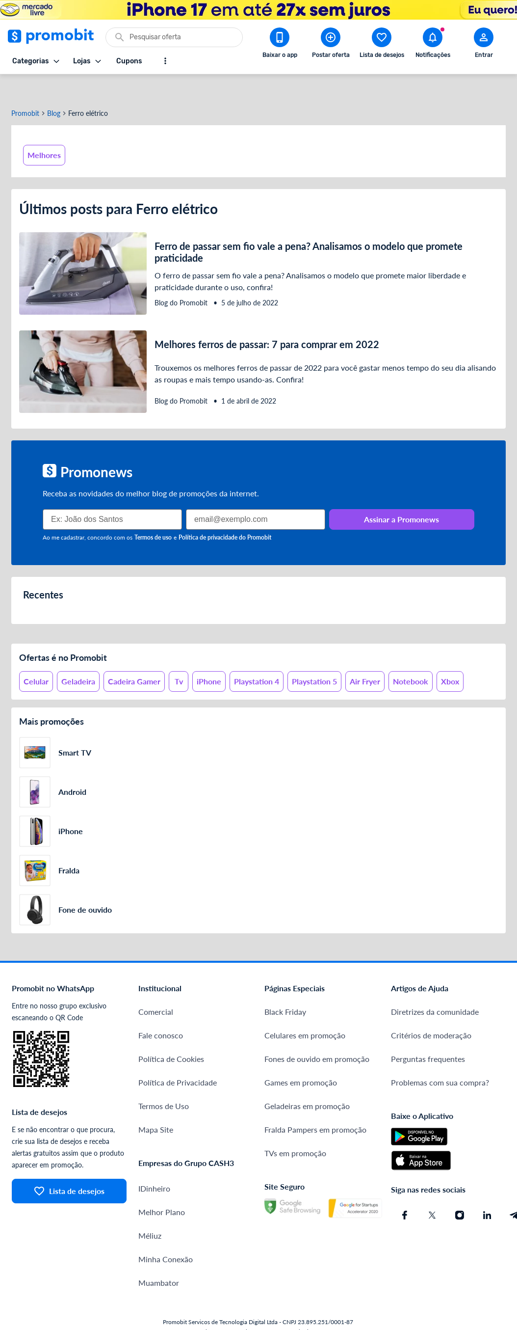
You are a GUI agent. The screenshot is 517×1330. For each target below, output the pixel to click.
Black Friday (285, 988)
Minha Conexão (165, 1235)
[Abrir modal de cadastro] (483, 44)
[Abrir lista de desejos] (381, 44)
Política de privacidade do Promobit (225, 513)
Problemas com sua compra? (440, 1058)
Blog (53, 90)
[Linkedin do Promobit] (487, 1191)
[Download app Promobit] (279, 44)
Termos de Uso (163, 1082)
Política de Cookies (171, 1035)
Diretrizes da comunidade (435, 988)
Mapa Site (155, 1106)
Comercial (155, 988)
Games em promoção (300, 1058)
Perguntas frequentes (428, 1035)
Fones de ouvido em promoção (316, 1035)
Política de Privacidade (177, 1058)
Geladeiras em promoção (307, 1082)
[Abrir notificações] (432, 44)
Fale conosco (160, 1011)
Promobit (25, 90)
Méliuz (149, 1212)
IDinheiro (154, 1164)
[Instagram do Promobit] (459, 1191)
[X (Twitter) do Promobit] (432, 1191)
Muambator (158, 1259)
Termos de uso (153, 513)
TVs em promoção (295, 1129)
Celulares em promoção (304, 1011)
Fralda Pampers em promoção (315, 1106)
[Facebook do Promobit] (404, 1191)
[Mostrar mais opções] (165, 61)
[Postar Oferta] (330, 44)
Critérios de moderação (431, 1011)
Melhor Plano (161, 1188)
